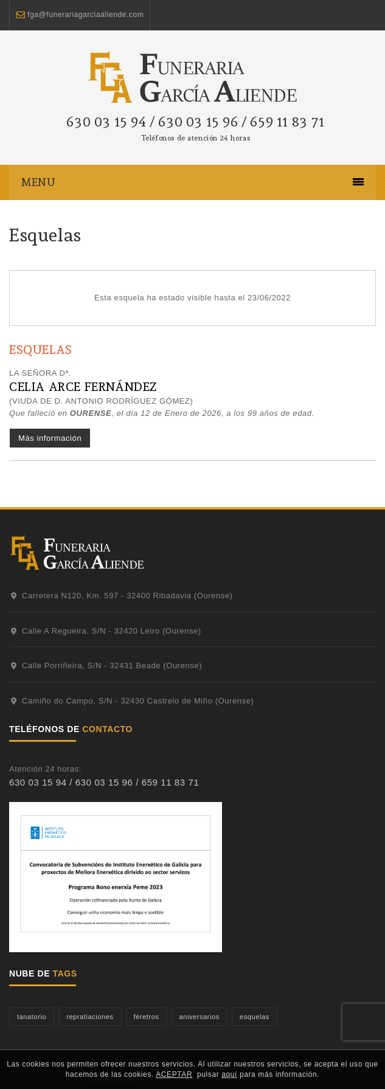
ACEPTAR (174, 1074)
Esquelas (45, 235)
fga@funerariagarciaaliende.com (85, 14)
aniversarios (199, 1016)
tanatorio (31, 1016)
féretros (146, 1016)
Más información (50, 438)
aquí (229, 1074)
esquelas (254, 1016)
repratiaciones (89, 1016)
